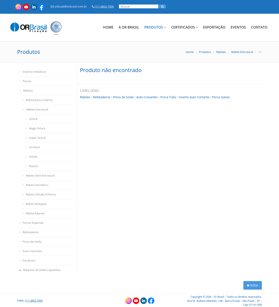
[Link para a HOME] (38, 26)
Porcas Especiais (31, 223)
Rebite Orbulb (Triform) (39, 194)
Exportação (214, 27)
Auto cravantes (30, 251)
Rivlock (32, 166)
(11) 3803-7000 (103, 6)
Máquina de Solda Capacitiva (39, 270)
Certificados (184, 27)
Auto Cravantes (147, 97)
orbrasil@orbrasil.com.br (69, 6)
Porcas (25, 81)
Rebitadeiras (29, 232)
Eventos (238, 27)
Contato (259, 27)
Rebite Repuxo (34, 213)
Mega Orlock (35, 128)
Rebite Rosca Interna (38, 100)
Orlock (32, 119)
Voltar (252, 285)
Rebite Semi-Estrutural (39, 175)
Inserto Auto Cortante (194, 97)
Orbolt (31, 157)
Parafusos (27, 260)
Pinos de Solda (30, 241)
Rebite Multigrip (34, 204)
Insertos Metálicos (32, 72)
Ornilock (33, 147)
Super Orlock (36, 138)
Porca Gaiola (221, 97)
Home (108, 27)
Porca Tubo (168, 97)
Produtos (155, 27)
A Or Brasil (129, 27)
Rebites (221, 52)
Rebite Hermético (35, 185)
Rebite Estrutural (242, 52)
